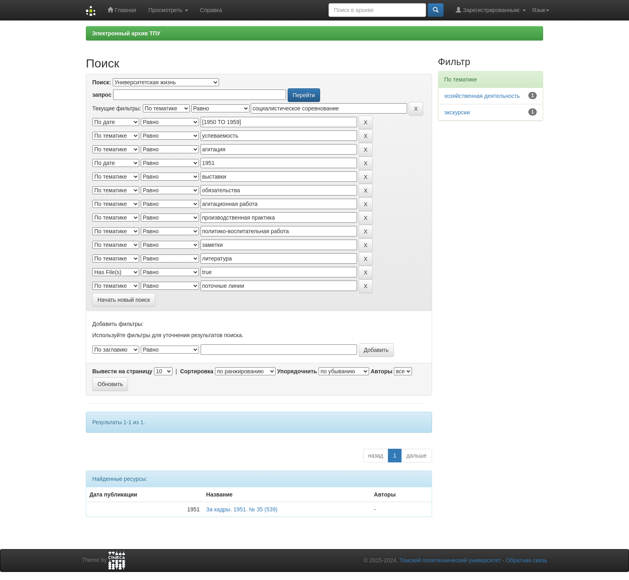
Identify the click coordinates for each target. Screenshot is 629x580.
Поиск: (101, 82)
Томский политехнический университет (450, 560)
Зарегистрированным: (491, 9)
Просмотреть (168, 10)
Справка (211, 10)
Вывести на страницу (122, 371)
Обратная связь (526, 560)
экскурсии (457, 112)
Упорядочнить (297, 371)
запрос (102, 95)
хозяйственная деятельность (482, 96)
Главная (122, 9)
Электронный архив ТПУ (126, 33)
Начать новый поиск (123, 300)
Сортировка (196, 371)
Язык (540, 10)
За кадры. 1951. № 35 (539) (242, 509)
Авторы (381, 371)
